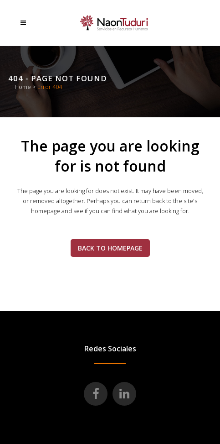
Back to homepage (110, 248)
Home (23, 87)
